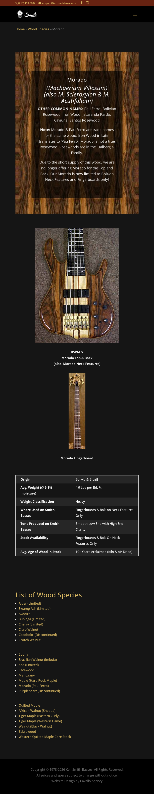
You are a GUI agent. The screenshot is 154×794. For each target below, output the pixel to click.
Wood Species (38, 29)
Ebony (23, 654)
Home (20, 29)
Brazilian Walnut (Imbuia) (38, 659)
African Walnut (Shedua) (37, 710)
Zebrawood (27, 731)
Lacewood (26, 670)
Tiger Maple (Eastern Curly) (39, 716)
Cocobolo (26, 635)
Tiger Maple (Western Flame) (40, 721)
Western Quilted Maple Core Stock (45, 737)
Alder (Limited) (30, 603)
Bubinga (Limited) (32, 619)
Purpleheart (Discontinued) (39, 691)
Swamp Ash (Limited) (35, 608)
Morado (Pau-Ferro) (34, 686)
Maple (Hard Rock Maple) (38, 680)
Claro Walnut (28, 629)
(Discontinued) (45, 635)
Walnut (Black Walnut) (35, 726)
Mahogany (27, 675)
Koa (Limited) (29, 665)
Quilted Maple (29, 705)
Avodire (24, 614)
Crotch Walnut (30, 640)
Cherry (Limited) (31, 624)
